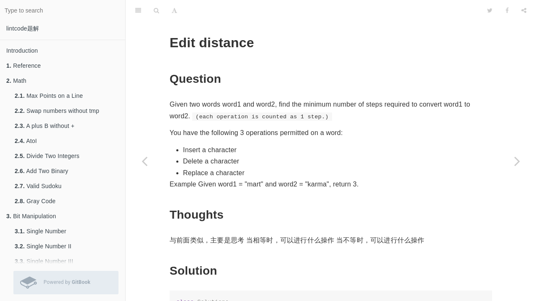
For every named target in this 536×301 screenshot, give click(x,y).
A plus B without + (45, 125)
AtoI (26, 141)
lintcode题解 (22, 28)
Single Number (40, 231)
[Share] (524, 10)
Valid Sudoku (38, 186)
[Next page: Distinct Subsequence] (517, 161)
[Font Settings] (174, 10)
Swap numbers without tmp (57, 110)
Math (16, 80)
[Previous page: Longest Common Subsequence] (144, 161)
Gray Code (35, 201)
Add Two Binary (41, 171)
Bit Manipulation (31, 216)
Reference (23, 65)
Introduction (22, 50)
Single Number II (43, 246)
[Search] (156, 10)
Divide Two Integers (47, 156)
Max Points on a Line (49, 95)
